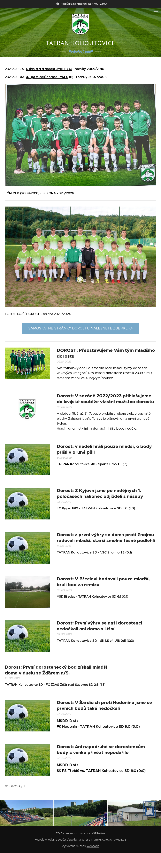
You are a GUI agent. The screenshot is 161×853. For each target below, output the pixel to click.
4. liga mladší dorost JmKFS (47, 77)
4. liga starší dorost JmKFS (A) (49, 69)
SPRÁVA (98, 833)
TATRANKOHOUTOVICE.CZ (108, 839)
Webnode (93, 846)
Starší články (13, 786)
